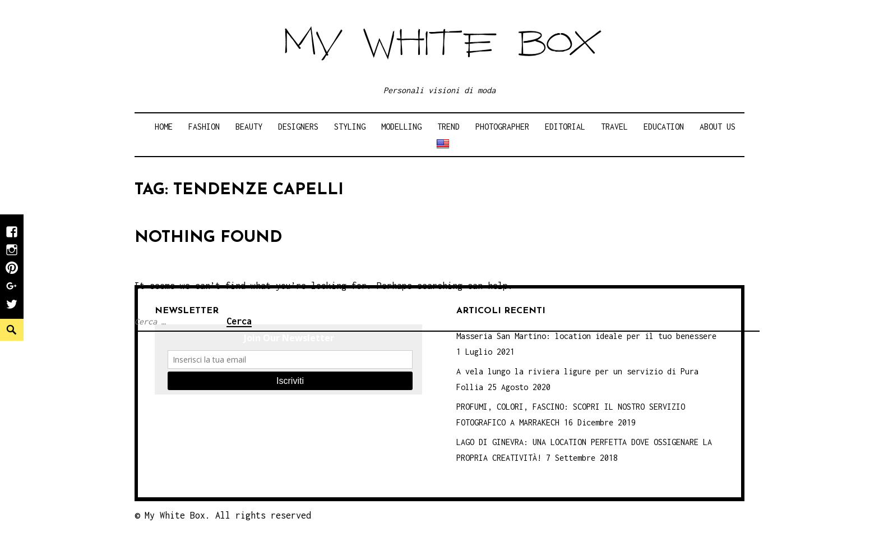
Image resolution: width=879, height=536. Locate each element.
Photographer (502, 126)
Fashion (204, 126)
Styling (350, 126)
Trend (448, 126)
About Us (717, 126)
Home (164, 126)
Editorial (565, 126)
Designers (298, 126)
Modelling (401, 126)
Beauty (248, 126)
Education (664, 126)
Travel (614, 126)
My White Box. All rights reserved (228, 515)
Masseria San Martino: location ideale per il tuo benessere (586, 336)
